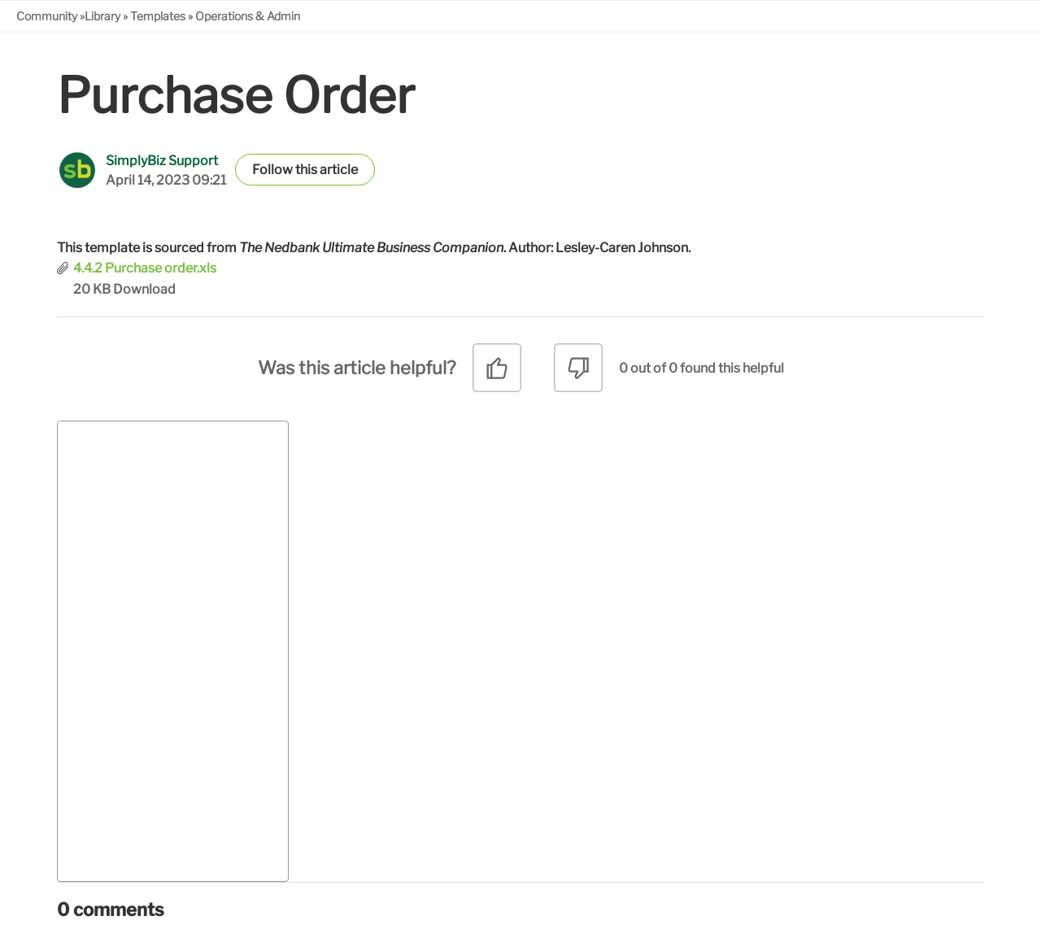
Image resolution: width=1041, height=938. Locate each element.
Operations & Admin (247, 16)
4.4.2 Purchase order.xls (144, 268)
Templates (157, 16)
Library (102, 16)
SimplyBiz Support (162, 160)
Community (46, 16)
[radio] (497, 373)
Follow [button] (272, 169)
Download (144, 289)
